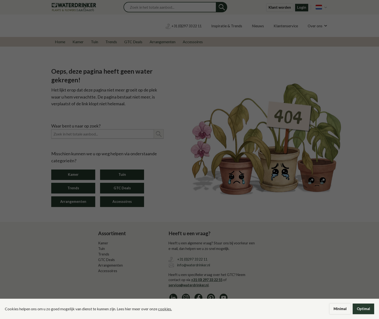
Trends (111, 41)
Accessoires (193, 41)
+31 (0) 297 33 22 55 (206, 280)
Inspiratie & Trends (226, 26)
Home (60, 41)
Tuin (94, 41)
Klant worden (280, 7)
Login (301, 7)
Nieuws (258, 26)
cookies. (165, 308)
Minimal (340, 309)
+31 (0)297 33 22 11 (192, 259)
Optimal (363, 309)
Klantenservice (286, 26)
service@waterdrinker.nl (188, 285)
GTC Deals (133, 41)
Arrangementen (162, 41)
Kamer (78, 41)
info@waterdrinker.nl (193, 265)
